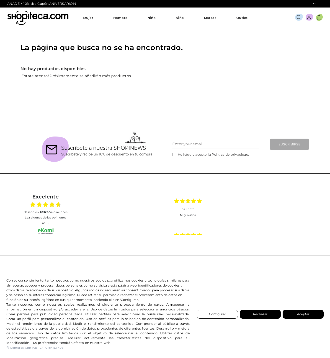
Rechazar (260, 314)
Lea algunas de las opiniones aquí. (45, 220)
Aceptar (303, 314)
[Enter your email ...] (215, 144)
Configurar (217, 314)
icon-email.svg (314, 4)
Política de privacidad (230, 154)
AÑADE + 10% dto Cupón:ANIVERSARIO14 (41, 4)
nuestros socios (93, 280)
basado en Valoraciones (45, 212)
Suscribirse (289, 144)
